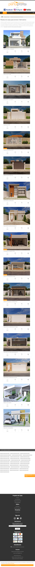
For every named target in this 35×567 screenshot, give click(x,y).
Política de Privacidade (11, 563)
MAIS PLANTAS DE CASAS (28, 475)
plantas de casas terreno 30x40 (24, 463)
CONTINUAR (17, 565)
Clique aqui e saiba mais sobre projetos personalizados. (13, 26)
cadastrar (17, 528)
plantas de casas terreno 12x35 (14, 458)
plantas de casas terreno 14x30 (25, 460)
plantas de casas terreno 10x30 (24, 453)
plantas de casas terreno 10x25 (14, 453)
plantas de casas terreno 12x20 (4, 456)
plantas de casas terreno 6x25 (4, 468)
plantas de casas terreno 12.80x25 (5, 460)
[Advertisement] (17, 441)
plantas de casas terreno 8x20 (14, 470)
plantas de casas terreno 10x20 (4, 453)
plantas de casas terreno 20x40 (14, 463)
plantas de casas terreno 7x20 (24, 468)
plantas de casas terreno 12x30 (4, 458)
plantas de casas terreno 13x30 (15, 460)
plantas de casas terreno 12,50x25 (25, 458)
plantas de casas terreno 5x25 (24, 465)
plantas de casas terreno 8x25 (24, 470)
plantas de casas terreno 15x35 (14, 461)
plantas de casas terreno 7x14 (14, 468)
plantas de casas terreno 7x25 (4, 470)
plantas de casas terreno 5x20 (14, 465)
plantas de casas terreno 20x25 (24, 461)
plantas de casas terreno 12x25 (14, 456)
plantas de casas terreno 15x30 (4, 461)
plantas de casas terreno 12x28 (24, 456)
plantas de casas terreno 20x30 (4, 463)
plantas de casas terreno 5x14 (4, 465)
